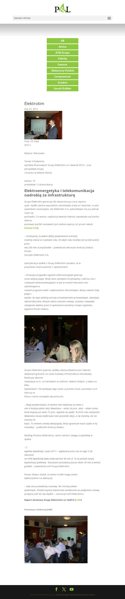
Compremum (62, 76)
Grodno (62, 82)
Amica (63, 46)
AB (62, 40)
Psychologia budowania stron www (75, 594)
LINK (78, 499)
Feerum (62, 64)
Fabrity (62, 58)
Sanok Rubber (62, 88)
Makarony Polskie (63, 70)
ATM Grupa (62, 52)
